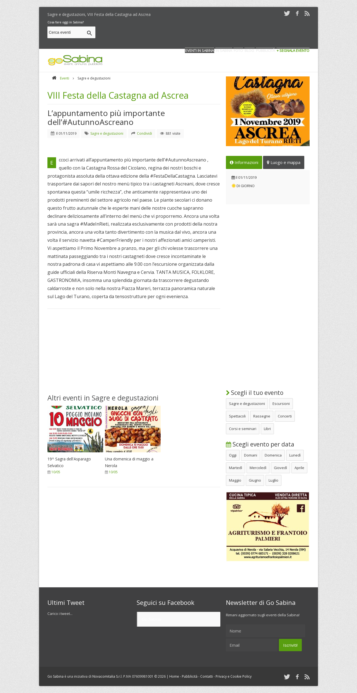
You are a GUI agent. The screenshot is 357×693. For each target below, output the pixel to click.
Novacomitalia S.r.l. (107, 676)
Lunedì (295, 455)
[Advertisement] (208, 33)
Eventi (64, 78)
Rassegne (261, 416)
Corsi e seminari (242, 428)
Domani (250, 455)
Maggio (235, 480)
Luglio (273, 480)
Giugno (255, 480)
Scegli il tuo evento (254, 393)
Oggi (233, 455)
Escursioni (281, 403)
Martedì (235, 467)
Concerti (285, 416)
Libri (267, 428)
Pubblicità (189, 676)
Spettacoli (237, 416)
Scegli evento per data (260, 444)
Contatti (206, 676)
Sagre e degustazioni (247, 403)
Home (174, 676)
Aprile (299, 467)
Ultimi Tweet (66, 602)
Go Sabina (151, 619)
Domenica (273, 455)
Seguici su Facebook (165, 602)
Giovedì (280, 467)
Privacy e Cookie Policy (234, 676)
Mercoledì (258, 467)
